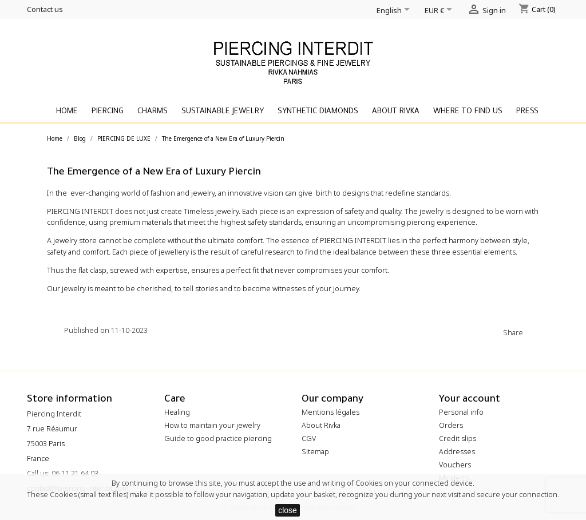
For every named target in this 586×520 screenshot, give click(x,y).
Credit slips (457, 438)
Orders (451, 425)
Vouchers (455, 465)
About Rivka (395, 112)
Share (534, 332)
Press (527, 112)
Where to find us (467, 112)
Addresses (457, 452)
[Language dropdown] (395, 11)
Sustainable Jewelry (222, 112)
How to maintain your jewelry (212, 425)
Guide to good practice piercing (218, 438)
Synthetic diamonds (318, 112)
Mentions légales (330, 412)
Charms (152, 112)
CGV (309, 438)
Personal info (461, 412)
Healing (177, 412)
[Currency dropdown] (440, 11)
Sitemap (315, 452)
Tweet (555, 332)
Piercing (108, 112)
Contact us (45, 9)
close (287, 510)
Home (67, 112)
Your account (469, 400)
